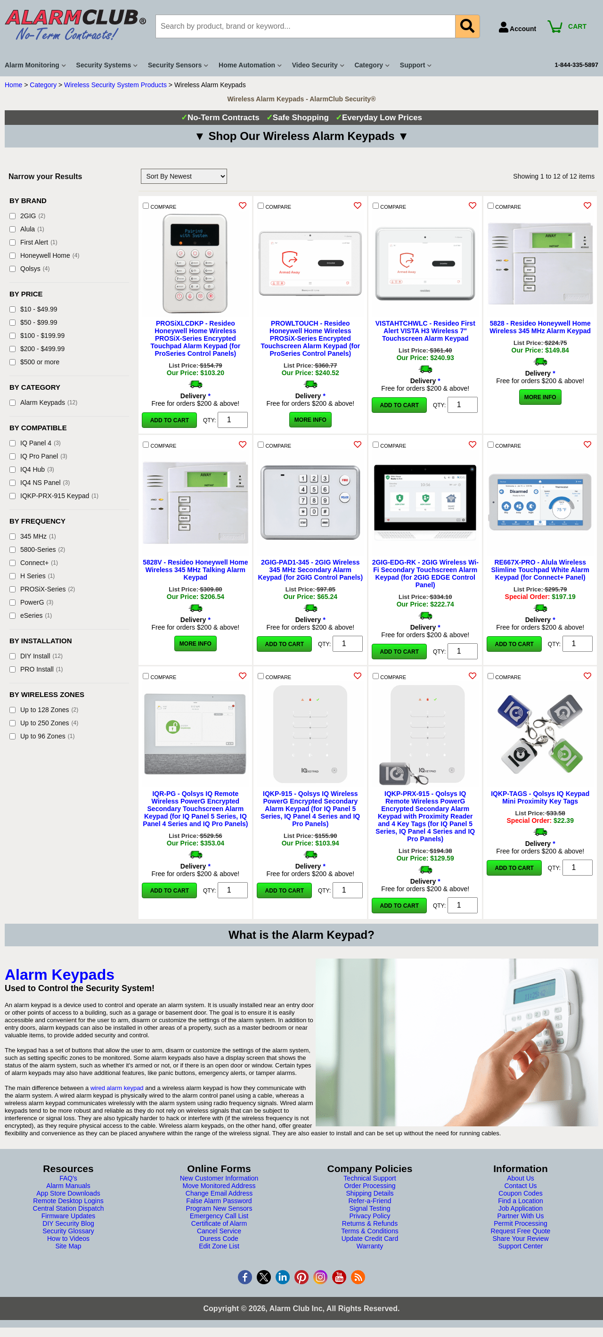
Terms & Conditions (369, 1231)
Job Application (520, 1208)
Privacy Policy (369, 1216)
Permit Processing (520, 1223)
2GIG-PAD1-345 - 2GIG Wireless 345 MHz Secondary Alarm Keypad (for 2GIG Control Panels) (310, 569)
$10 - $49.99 (33, 309)
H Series (32, 576)
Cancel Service (219, 1231)
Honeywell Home (44, 255)
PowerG (31, 602)
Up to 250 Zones (43, 723)
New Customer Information (219, 1178)
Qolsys (29, 268)
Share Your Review (520, 1238)
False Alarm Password (219, 1201)
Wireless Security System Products (115, 85)
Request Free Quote (521, 1231)
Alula (26, 229)
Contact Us (520, 1185)
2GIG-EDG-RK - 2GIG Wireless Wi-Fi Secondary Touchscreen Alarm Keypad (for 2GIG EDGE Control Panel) (425, 573)
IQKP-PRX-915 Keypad (53, 496)
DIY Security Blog (68, 1223)
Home (13, 85)
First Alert (33, 242)
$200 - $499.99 (37, 349)
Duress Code (219, 1238)
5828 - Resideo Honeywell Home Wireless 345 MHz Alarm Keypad (540, 327)
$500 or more (34, 362)
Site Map (68, 1246)
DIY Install (36, 656)
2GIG (27, 216)
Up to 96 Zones (41, 736)
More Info (310, 420)
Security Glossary (68, 1231)
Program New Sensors (219, 1208)
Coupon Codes (520, 1193)
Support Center (520, 1246)
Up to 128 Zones (43, 710)
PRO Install (36, 669)
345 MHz (32, 536)
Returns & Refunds (370, 1223)
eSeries (30, 615)
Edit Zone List (219, 1246)
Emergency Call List (219, 1216)
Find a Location (520, 1201)
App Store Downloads (68, 1193)
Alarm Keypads (43, 402)
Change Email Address (219, 1193)
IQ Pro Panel (38, 456)
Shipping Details (369, 1193)
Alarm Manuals (68, 1185)
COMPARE (159, 206)
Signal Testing (370, 1208)
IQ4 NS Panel (39, 482)
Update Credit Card (370, 1238)
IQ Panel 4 (35, 443)
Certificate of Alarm (219, 1223)
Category (43, 85)
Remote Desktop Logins (68, 1201)
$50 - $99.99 (33, 322)
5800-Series (37, 549)
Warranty (370, 1246)
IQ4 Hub (31, 469)
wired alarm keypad (117, 1087)
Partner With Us (520, 1216)
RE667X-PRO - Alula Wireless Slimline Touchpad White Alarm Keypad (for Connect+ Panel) (540, 569)
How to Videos (68, 1238)
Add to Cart (169, 420)
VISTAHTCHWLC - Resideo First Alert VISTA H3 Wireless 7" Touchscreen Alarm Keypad (425, 331)
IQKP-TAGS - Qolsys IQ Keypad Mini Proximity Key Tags (540, 797)
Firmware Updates (68, 1216)
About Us (520, 1178)
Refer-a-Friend (369, 1201)
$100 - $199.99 (37, 335)
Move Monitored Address (219, 1185)
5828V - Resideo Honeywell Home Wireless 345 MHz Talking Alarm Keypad (195, 569)
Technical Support (369, 1178)
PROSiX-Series (42, 589)
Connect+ (33, 562)
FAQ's (68, 1178)
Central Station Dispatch (68, 1208)
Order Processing (370, 1185)
